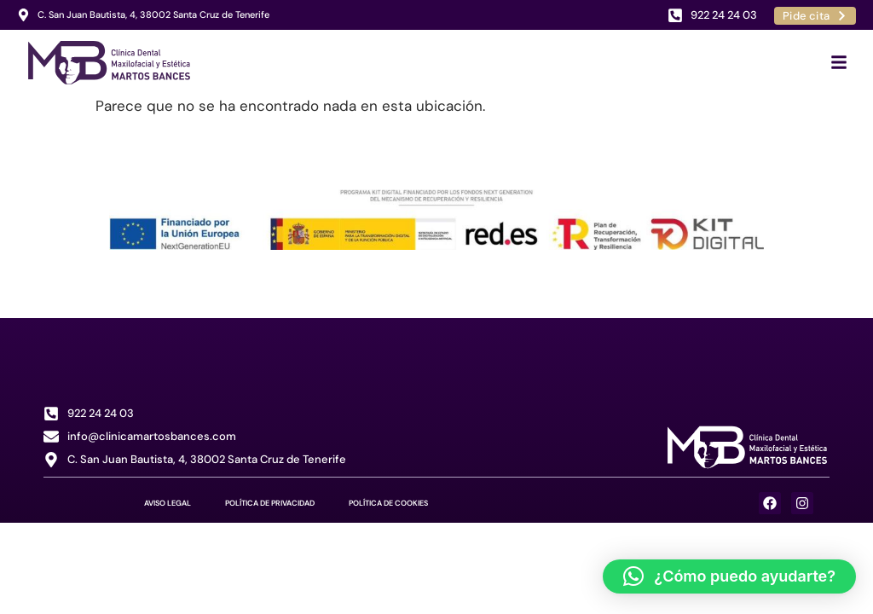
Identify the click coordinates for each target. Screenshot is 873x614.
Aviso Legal (167, 503)
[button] (729, 576)
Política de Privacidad (270, 503)
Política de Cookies (388, 503)
